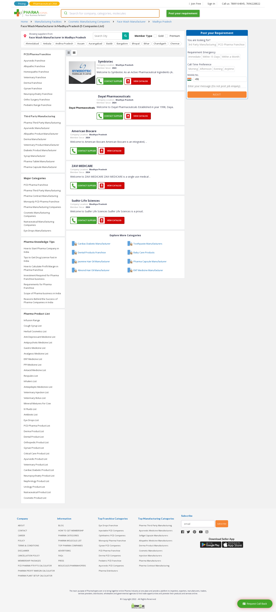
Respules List (31, 375)
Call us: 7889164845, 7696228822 (241, 3)
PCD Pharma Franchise (36, 184)
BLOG (61, 525)
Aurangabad (95, 43)
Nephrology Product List (36, 481)
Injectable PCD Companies (111, 530)
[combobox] (110, 13)
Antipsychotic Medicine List (38, 342)
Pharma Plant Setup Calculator (35, 575)
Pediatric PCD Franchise (110, 560)
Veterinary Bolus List (35, 398)
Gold (161, 35)
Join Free (195, 3)
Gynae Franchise (33, 88)
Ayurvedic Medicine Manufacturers (155, 530)
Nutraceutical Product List (37, 492)
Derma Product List (34, 431)
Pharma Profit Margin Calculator (36, 570)
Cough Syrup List (33, 325)
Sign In (211, 3)
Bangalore (122, 43)
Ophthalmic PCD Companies (112, 535)
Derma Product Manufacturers (153, 545)
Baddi (109, 43)
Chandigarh (160, 43)
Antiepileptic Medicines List (38, 386)
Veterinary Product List (36, 464)
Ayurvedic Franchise (34, 60)
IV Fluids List (30, 409)
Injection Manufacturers (150, 555)
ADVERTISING (64, 550)
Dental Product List (34, 436)
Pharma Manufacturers (150, 560)
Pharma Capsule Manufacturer (40, 167)
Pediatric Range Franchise (37, 105)
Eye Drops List (31, 420)
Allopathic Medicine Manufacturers (155, 540)
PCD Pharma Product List (37, 425)
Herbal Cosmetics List (35, 331)
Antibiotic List (30, 414)
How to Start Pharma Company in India (41, 250)
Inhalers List (30, 381)
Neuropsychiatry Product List (39, 475)
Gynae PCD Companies (109, 545)
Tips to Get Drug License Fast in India (40, 259)
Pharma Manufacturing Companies (42, 207)
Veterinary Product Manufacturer (41, 144)
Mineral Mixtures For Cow (37, 403)
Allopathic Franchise (34, 66)
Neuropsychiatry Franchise (38, 93)
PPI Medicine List (32, 364)
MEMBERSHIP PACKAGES (29, 560)
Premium (175, 35)
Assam (80, 43)
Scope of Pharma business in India (42, 293)
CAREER (21, 535)
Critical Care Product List (36, 453)
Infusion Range (32, 320)
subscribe (221, 523)
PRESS (61, 560)
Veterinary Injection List (36, 392)
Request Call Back (255, 603)
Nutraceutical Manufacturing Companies (39, 223)
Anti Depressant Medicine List (39, 336)
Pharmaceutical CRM (45, 3)
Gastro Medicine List (34, 348)
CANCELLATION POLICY (29, 555)
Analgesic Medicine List (36, 353)
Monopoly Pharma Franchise (112, 540)
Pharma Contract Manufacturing (41, 195)
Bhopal (136, 43)
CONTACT (22, 530)
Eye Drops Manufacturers (37, 230)
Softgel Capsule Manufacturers (153, 535)
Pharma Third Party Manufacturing (42, 122)
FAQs (60, 555)
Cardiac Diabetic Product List (39, 470)
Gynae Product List (34, 447)
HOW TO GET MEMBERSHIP (71, 530)
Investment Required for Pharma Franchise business (41, 277)
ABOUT (21, 525)
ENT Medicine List (33, 359)
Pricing (22, 3)
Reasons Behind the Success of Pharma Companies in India (41, 300)
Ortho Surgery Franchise (37, 99)
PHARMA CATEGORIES (68, 535)
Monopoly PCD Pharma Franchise (41, 201)
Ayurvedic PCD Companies (111, 565)
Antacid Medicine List (35, 370)
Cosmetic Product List (35, 497)
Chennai (174, 43)
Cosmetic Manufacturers (150, 550)
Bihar (146, 43)
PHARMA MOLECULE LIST (69, 540)
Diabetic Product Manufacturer (40, 150)
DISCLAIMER (23, 550)
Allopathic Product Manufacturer (41, 133)
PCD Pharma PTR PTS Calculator (35, 565)
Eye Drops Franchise (108, 525)
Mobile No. (193, 74)
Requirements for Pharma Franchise (38, 286)
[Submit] (65, 13)
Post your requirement (183, 13)
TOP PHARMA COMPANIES (70, 545)
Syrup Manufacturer (34, 155)
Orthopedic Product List (36, 442)
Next (217, 94)
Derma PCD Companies (110, 555)
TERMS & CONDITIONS (28, 545)
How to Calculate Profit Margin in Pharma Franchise (41, 268)
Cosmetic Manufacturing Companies (37, 214)
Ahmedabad (32, 43)
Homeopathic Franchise (36, 71)
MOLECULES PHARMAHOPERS (72, 565)
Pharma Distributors (108, 570)
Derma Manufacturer (35, 139)
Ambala (47, 43)
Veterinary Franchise (35, 77)
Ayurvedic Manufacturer (37, 128)
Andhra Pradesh (64, 43)
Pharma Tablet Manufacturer (39, 161)
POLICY (21, 540)
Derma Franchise (33, 82)
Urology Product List (34, 486)
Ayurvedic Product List (35, 458)
